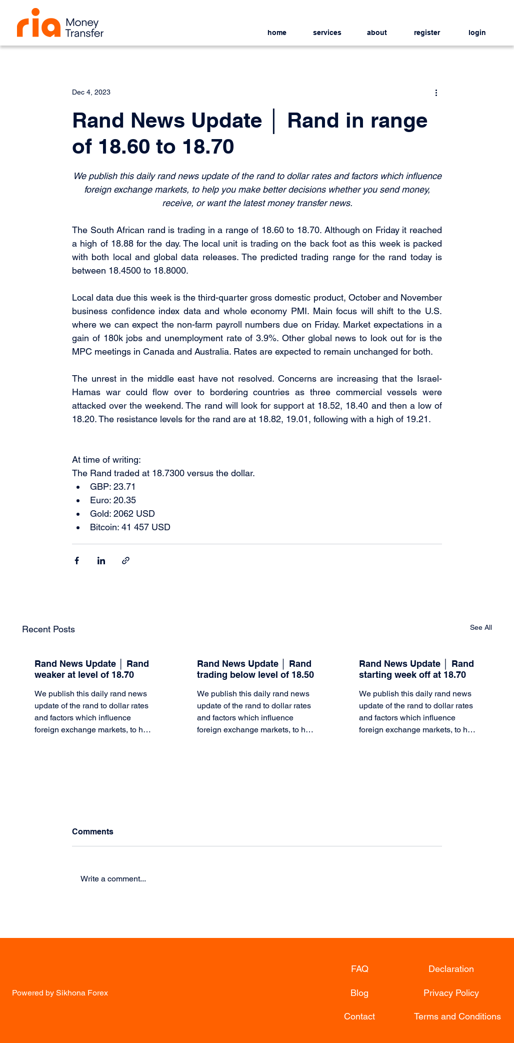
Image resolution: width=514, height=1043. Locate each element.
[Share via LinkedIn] (101, 560)
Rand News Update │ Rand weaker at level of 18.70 (91, 669)
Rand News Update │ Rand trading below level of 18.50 (255, 669)
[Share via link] (125, 560)
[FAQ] (359, 969)
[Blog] (359, 993)
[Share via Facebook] (77, 560)
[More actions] (436, 92)
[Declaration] (451, 969)
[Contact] (359, 1016)
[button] (327, 28)
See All (481, 627)
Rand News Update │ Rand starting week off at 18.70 (416, 669)
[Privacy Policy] (451, 993)
